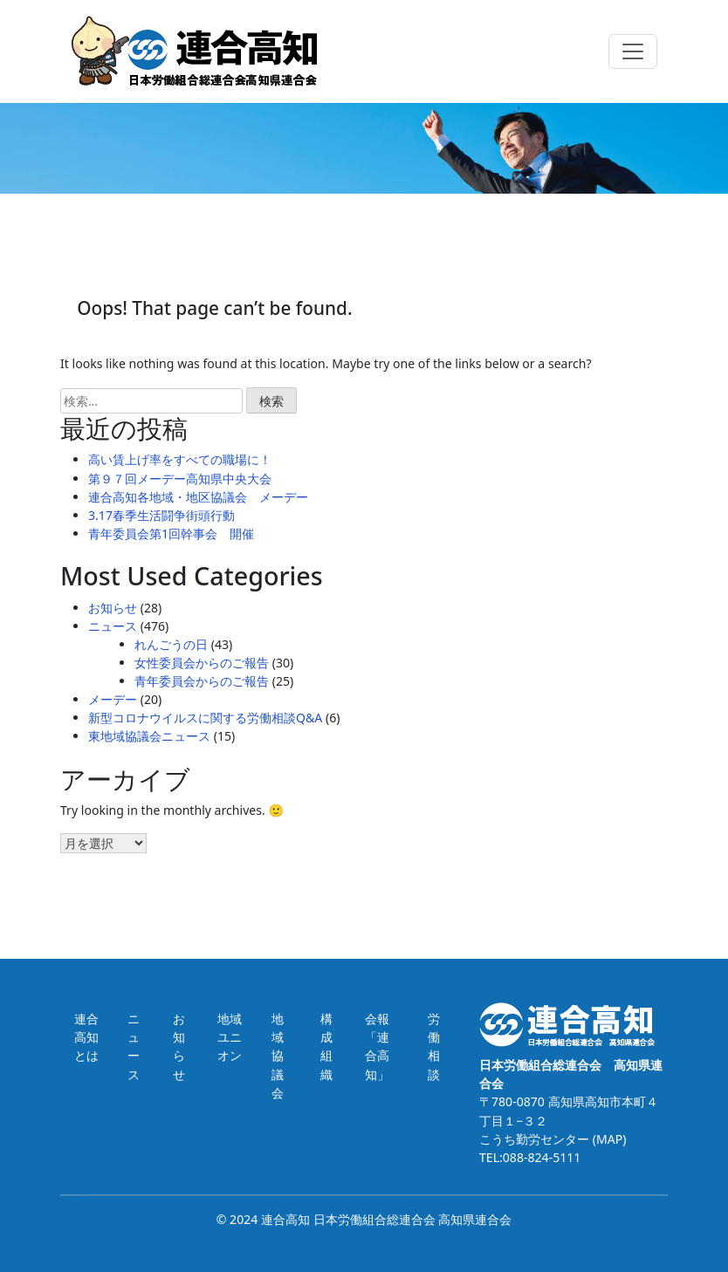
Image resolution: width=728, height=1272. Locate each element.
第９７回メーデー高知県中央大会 (179, 478)
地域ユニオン (229, 1036)
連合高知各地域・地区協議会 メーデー (198, 497)
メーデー (112, 699)
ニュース (112, 626)
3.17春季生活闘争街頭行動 (161, 515)
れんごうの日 (171, 644)
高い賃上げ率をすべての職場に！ (179, 459)
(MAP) (607, 1139)
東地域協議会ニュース (149, 736)
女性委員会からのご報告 (201, 662)
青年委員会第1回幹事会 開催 (171, 533)
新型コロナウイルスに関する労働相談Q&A (205, 717)
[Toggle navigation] (632, 51)
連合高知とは (86, 1036)
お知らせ (112, 607)
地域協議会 (277, 1055)
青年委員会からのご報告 (201, 681)
